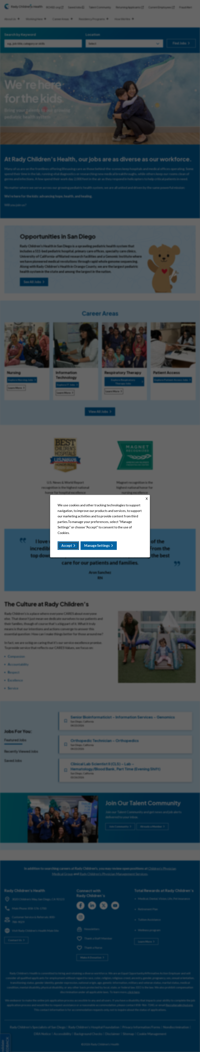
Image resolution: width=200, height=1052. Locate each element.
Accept (66, 545)
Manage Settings (97, 545)
